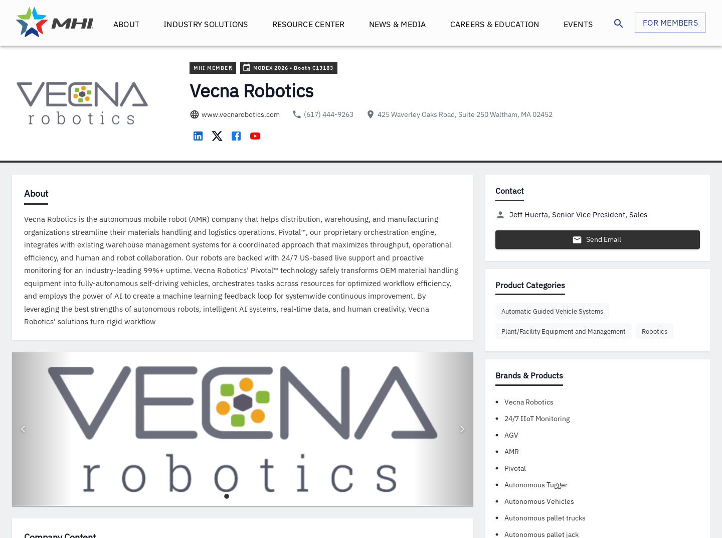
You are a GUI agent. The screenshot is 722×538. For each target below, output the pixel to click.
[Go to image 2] (235, 505)
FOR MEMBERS (670, 22)
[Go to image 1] (226, 505)
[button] (552, 311)
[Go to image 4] (251, 505)
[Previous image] (42, 433)
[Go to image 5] (259, 505)
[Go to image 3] (243, 505)
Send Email (597, 239)
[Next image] (443, 433)
